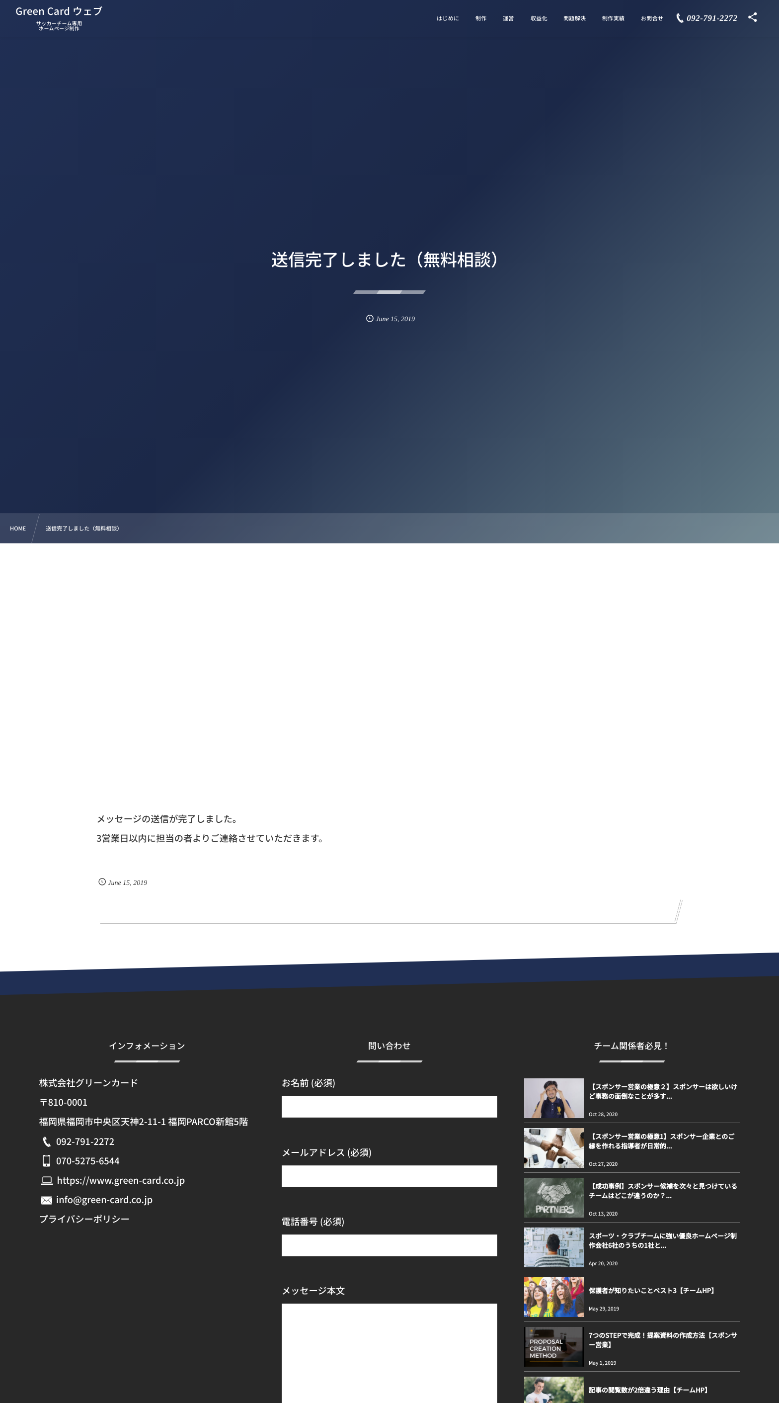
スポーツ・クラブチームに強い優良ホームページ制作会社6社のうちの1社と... (663, 1240)
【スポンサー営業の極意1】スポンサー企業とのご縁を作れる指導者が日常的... (661, 1141)
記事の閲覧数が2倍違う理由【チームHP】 (650, 1390)
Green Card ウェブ (59, 11)
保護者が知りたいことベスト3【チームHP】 (653, 1290)
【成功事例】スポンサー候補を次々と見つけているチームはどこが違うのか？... (663, 1190)
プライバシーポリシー (84, 1219)
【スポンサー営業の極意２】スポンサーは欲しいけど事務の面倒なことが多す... (663, 1091)
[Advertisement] (389, 618)
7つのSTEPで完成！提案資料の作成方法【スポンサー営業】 (663, 1339)
